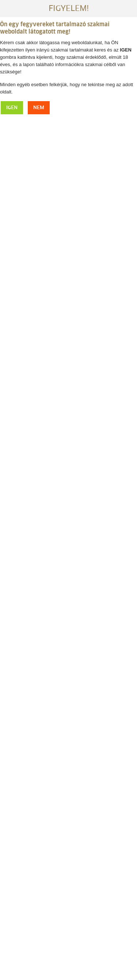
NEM (38, 108)
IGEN (12, 108)
